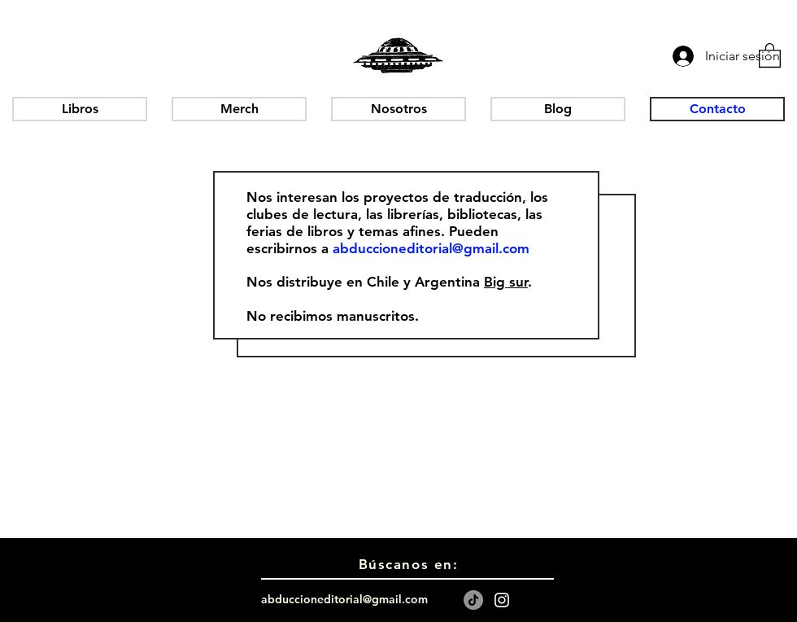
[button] (770, 55)
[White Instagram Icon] (502, 600)
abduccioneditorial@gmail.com (431, 248)
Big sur (506, 282)
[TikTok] (473, 600)
